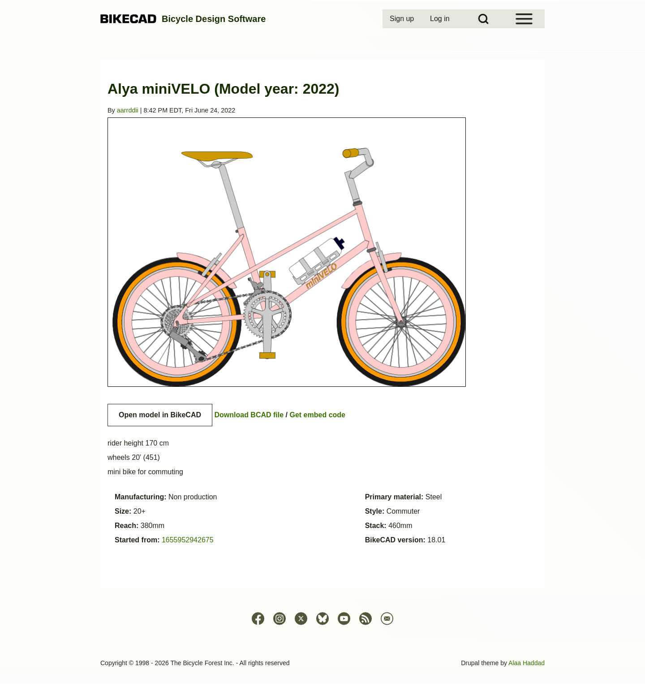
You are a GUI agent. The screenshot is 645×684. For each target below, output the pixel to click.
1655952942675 (188, 540)
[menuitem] (403, 18)
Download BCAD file (249, 415)
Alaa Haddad (526, 663)
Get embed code (317, 415)
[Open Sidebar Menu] (524, 18)
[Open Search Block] (483, 18)
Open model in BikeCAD (160, 415)
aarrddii (127, 110)
